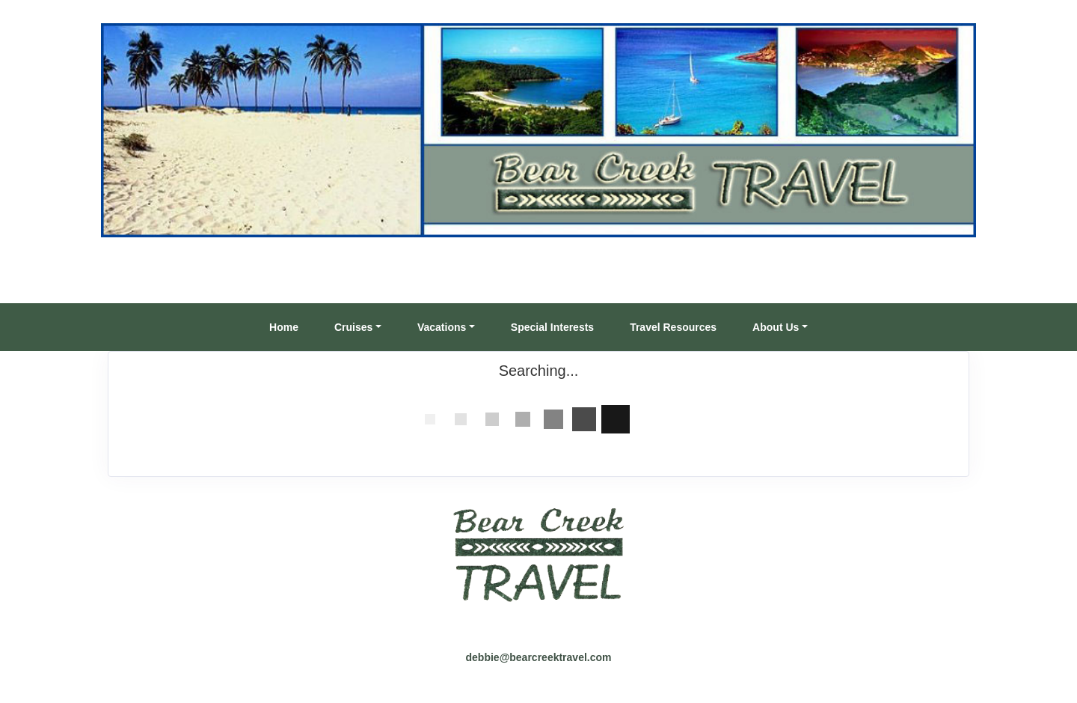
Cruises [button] (353, 327)
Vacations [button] (441, 327)
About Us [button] (775, 327)
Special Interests (552, 327)
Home (283, 327)
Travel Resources (673, 327)
